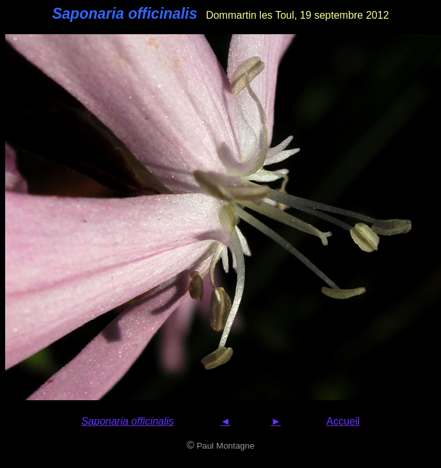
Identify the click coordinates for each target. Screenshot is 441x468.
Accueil (343, 421)
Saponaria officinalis (127, 421)
